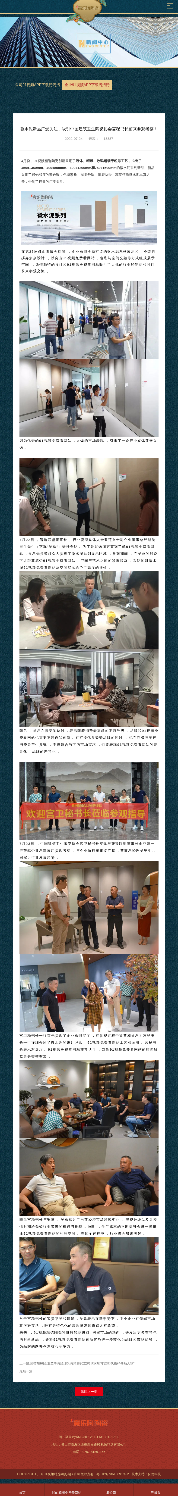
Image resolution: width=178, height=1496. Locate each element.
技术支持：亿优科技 (146, 1474)
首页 (22, 1493)
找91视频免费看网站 (67, 1493)
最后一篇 (25, 1371)
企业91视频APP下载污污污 (87, 85)
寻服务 (156, 1493)
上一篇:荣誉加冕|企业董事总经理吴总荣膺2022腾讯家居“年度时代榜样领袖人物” (76, 1363)
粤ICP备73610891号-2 (112, 1474)
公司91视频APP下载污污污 (37, 85)
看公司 (111, 1493)
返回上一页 (89, 1391)
